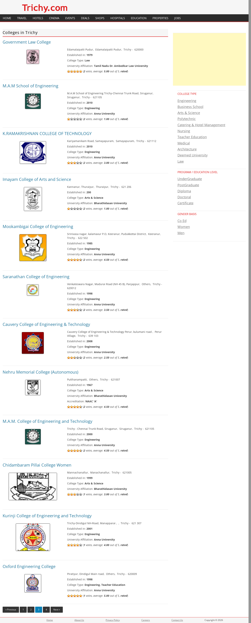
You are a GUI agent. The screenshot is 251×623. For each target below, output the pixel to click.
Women (183, 226)
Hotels (38, 18)
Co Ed (182, 220)
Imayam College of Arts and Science (37, 179)
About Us (79, 620)
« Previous (10, 609)
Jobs (177, 18)
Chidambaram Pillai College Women (37, 465)
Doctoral (184, 197)
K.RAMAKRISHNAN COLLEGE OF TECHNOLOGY (47, 133)
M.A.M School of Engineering (30, 85)
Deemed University (192, 155)
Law (180, 161)
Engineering (186, 100)
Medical (183, 143)
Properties (160, 18)
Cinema (54, 18)
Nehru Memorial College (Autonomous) (40, 372)
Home (7, 18)
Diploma (184, 191)
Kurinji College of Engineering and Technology (47, 515)
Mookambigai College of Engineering (38, 226)
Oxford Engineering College (29, 566)
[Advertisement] (209, 59)
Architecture (187, 149)
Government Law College (27, 42)
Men (180, 233)
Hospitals (117, 18)
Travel (22, 18)
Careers (145, 620)
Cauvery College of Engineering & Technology (46, 324)
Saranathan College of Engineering (36, 276)
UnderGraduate (189, 179)
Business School (190, 106)
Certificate (185, 203)
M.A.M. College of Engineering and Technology (47, 421)
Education (138, 18)
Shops (99, 18)
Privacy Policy (113, 620)
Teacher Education (192, 137)
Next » (56, 609)
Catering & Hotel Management (201, 125)
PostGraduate (188, 185)
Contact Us (177, 620)
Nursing (183, 131)
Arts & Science (188, 112)
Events (70, 18)
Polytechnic (186, 118)
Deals (85, 18)
